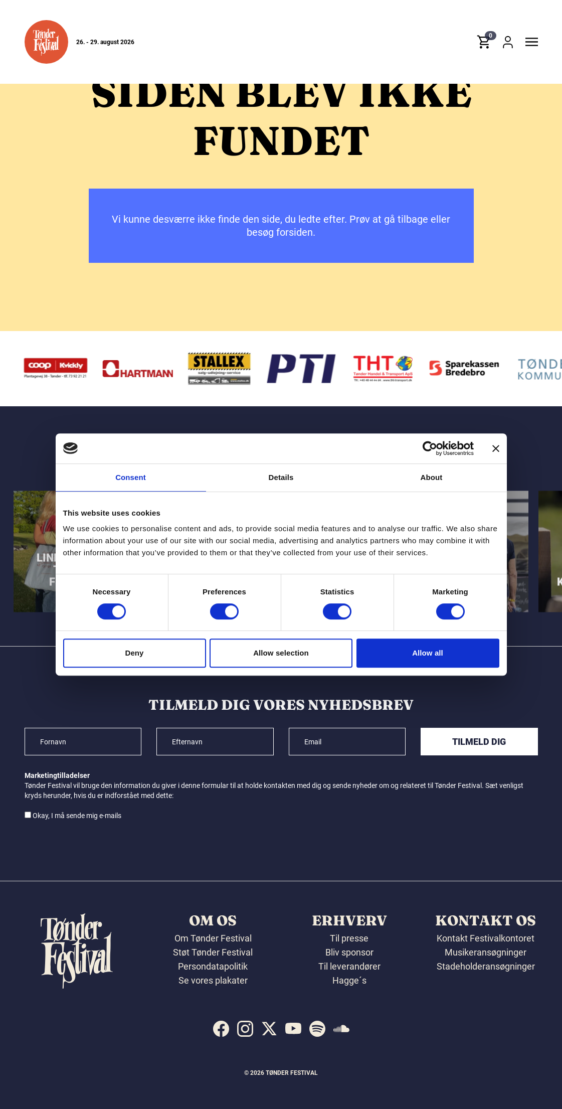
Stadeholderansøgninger (486, 966)
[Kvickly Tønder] (59, 368)
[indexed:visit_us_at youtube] (293, 1029)
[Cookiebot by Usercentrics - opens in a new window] (430, 448)
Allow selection (281, 653)
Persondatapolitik (213, 966)
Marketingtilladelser (57, 775)
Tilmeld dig (479, 741)
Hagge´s (349, 980)
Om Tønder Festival (213, 938)
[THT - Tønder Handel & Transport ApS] (385, 368)
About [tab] (432, 477)
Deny (134, 653)
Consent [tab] (130, 477)
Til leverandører (349, 966)
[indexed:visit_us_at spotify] (317, 1029)
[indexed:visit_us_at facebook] (221, 1029)
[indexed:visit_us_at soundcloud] (341, 1029)
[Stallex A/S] (222, 368)
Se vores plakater (213, 980)
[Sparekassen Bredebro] (467, 368)
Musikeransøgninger (485, 952)
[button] (46, 42)
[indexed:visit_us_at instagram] (245, 1029)
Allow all (427, 653)
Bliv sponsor (349, 952)
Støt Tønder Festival (213, 952)
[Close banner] (495, 448)
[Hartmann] (140, 368)
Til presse (349, 938)
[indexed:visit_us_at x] (269, 1029)
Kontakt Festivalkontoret (485, 938)
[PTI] (304, 368)
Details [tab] (281, 477)
